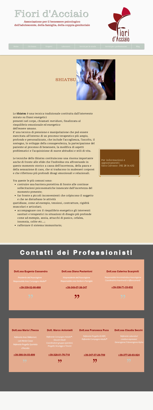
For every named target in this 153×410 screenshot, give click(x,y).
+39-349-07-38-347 (76, 287)
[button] (32, 46)
